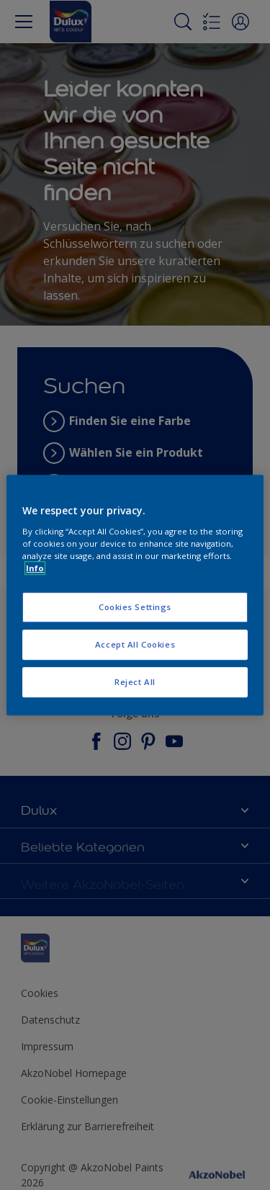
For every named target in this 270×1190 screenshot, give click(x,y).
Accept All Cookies (135, 644)
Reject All (135, 681)
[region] (134, 595)
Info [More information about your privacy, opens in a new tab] (35, 568)
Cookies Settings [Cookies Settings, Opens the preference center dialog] (135, 606)
